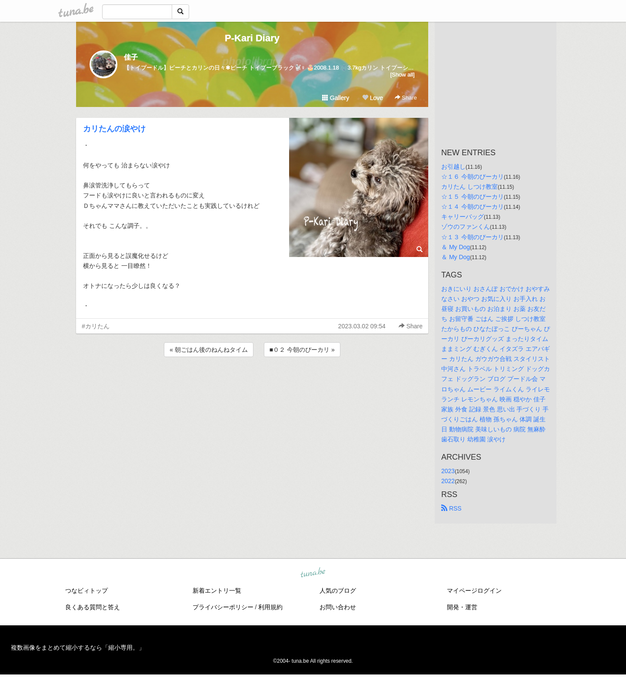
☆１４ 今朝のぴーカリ (472, 206)
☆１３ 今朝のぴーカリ (472, 237)
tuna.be (312, 573)
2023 (448, 470)
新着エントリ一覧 (217, 590)
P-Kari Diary (252, 38)
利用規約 (270, 607)
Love (372, 97)
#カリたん (96, 326)
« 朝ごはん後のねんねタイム (209, 349)
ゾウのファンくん (465, 226)
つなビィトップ (86, 590)
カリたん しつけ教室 (469, 186)
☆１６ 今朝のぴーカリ (472, 176)
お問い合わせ (338, 607)
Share (406, 97)
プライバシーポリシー (223, 607)
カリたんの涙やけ (114, 128)
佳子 (131, 57)
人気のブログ (338, 590)
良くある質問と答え (92, 607)
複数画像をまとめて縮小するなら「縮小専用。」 (78, 647)
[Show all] (402, 74)
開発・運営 (462, 607)
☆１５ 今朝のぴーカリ (472, 196)
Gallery (335, 97)
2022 (448, 480)
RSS (451, 508)
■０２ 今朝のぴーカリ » (302, 349)
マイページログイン (474, 590)
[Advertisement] (252, 382)
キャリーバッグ (462, 216)
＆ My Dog (455, 247)
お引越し (453, 166)
